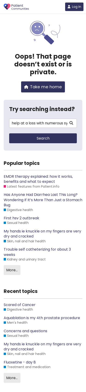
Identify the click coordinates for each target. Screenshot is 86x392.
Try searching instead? (42, 109)
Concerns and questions (25, 331)
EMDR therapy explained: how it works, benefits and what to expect (38, 179)
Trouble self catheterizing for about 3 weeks (37, 252)
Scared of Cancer (20, 304)
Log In (74, 6)
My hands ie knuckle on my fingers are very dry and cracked (42, 234)
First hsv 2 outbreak (21, 218)
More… (12, 270)
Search (43, 138)
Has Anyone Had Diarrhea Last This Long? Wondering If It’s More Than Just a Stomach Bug (43, 200)
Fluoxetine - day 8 (20, 362)
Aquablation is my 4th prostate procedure (42, 317)
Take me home (43, 87)
